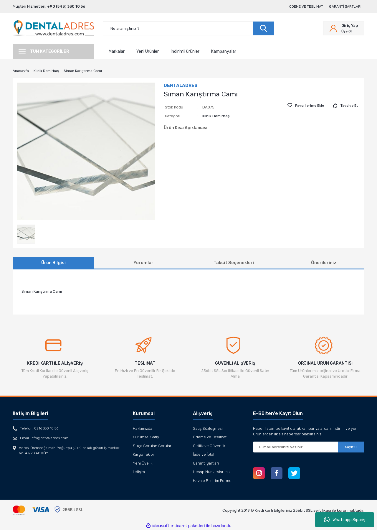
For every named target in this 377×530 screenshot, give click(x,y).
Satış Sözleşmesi (208, 428)
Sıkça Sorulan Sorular (152, 446)
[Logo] (53, 28)
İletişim (139, 472)
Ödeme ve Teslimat (306, 6)
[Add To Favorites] (305, 105)
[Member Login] (343, 28)
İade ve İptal (203, 454)
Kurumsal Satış (146, 437)
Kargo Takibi (143, 454)
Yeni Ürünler (147, 51)
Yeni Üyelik (142, 463)
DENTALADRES (180, 85)
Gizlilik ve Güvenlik (209, 446)
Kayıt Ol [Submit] (351, 447)
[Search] (188, 28)
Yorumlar (143, 262)
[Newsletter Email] (308, 447)
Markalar (117, 51)
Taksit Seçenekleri (234, 262)
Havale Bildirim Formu (212, 480)
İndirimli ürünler (185, 51)
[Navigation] (53, 51)
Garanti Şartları (345, 6)
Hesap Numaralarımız (211, 472)
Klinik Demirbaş (216, 116)
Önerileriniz (323, 262)
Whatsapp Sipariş (344, 519)
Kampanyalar (223, 51)
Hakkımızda (142, 428)
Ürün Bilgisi (53, 262)
